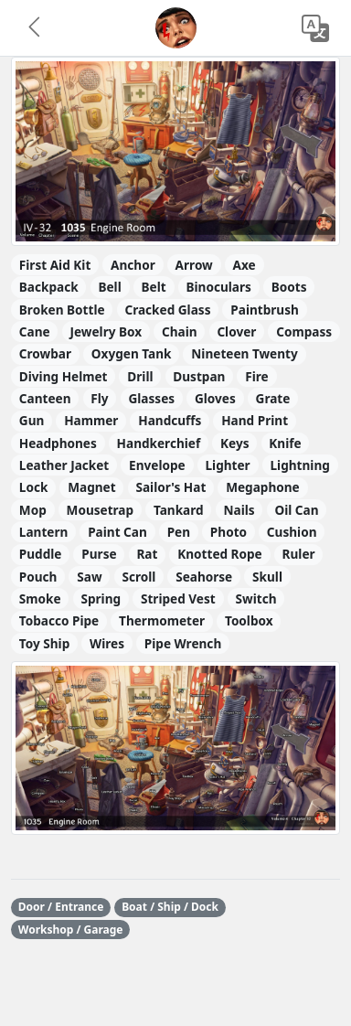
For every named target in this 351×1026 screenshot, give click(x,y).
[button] (35, 28)
